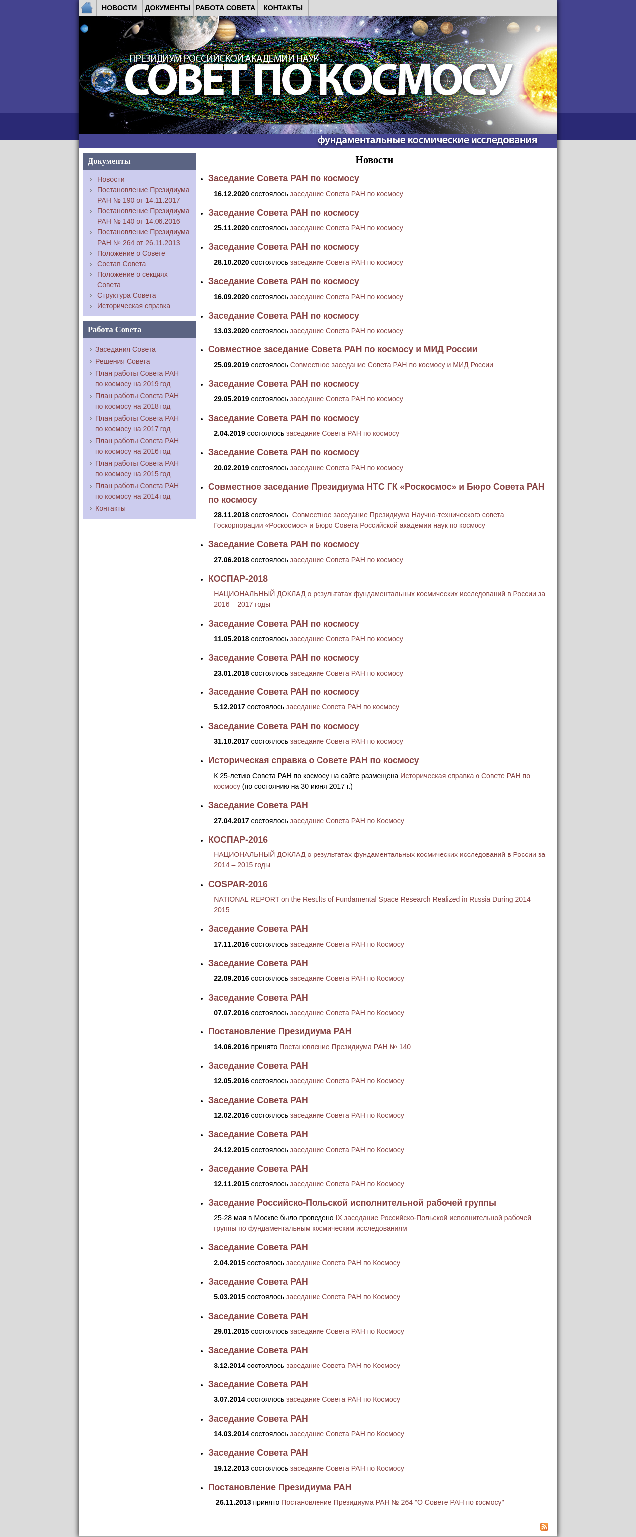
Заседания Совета (125, 349)
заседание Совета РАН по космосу (346, 194)
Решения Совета (122, 361)
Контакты (283, 8)
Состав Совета (121, 264)
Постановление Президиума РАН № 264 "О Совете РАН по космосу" (392, 1502)
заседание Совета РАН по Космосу (347, 821)
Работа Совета (225, 8)
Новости (119, 8)
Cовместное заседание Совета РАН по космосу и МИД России (391, 365)
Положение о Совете (131, 253)
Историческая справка (133, 306)
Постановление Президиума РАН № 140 (345, 1047)
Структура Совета (126, 295)
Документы (167, 8)
